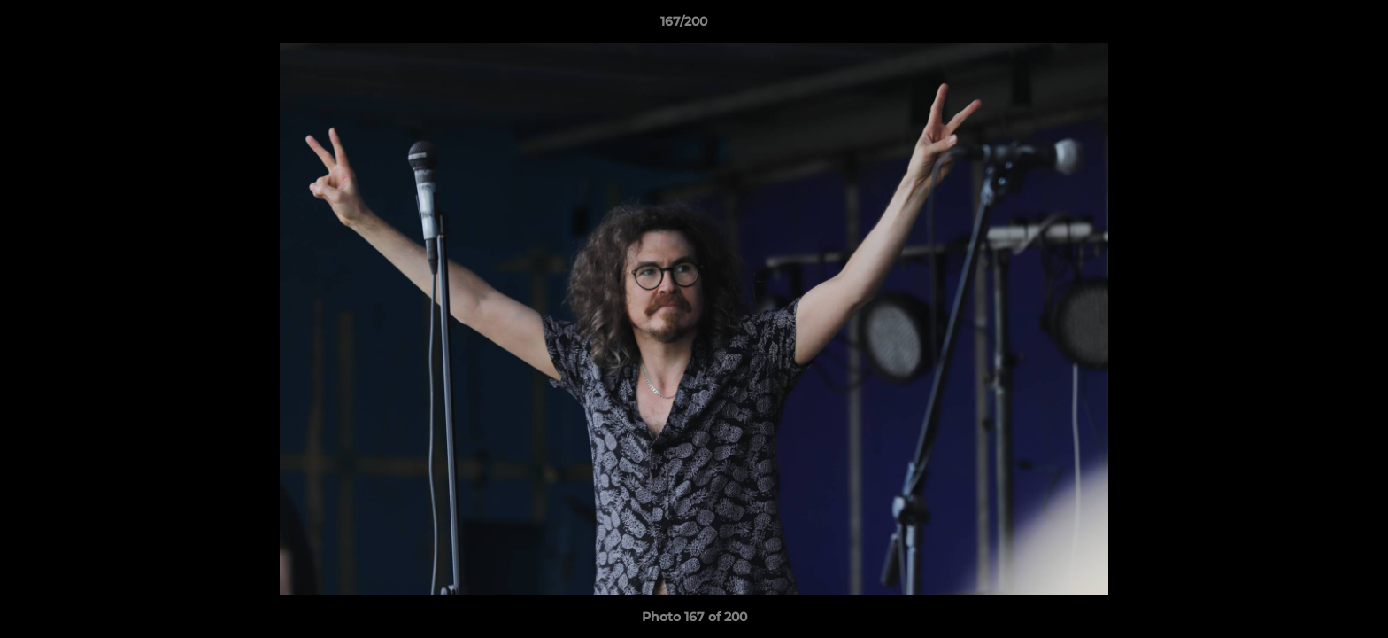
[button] (1313, 26)
